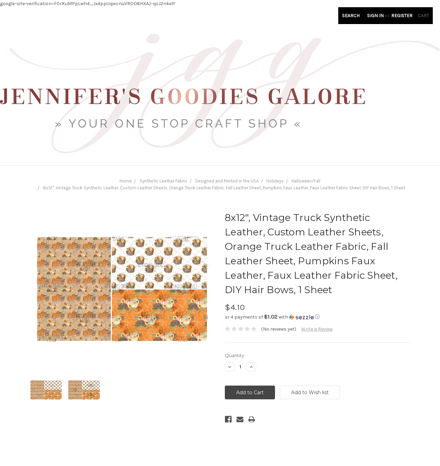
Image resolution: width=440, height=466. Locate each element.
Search (351, 16)
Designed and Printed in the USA (226, 181)
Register (401, 16)
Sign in (375, 16)
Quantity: (235, 355)
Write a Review (317, 329)
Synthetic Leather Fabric (163, 181)
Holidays (275, 181)
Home (126, 181)
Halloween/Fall (306, 181)
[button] (318, 317)
